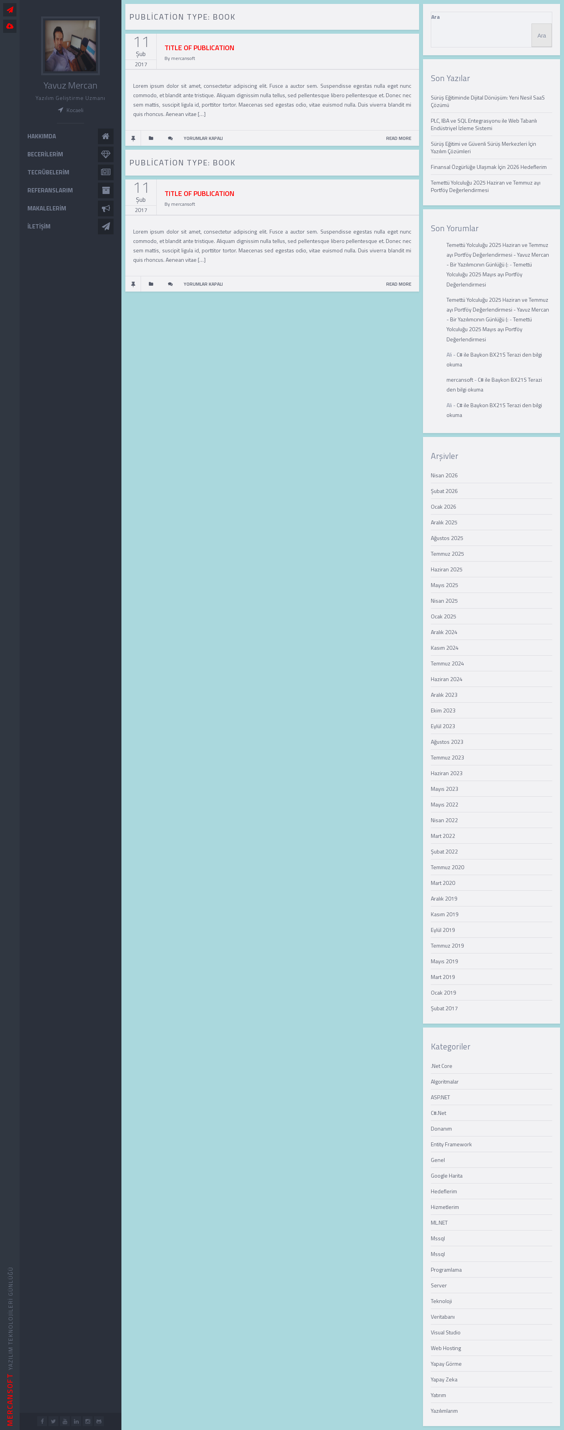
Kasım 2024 (445, 647)
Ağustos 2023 (447, 742)
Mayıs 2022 (444, 804)
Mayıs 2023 (444, 789)
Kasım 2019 (445, 914)
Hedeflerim (444, 1191)
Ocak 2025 (443, 616)
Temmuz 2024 (447, 663)
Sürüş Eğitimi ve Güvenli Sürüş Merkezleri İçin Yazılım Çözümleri (483, 147)
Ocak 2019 (443, 992)
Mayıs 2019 (444, 961)
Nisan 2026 (444, 475)
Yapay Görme (446, 1363)
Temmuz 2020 (447, 867)
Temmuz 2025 (447, 553)
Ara (435, 17)
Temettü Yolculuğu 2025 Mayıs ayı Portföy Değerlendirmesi (489, 274)
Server (439, 1285)
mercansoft (459, 379)
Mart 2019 (443, 977)
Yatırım (438, 1395)
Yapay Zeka (444, 1379)
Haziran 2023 (447, 773)
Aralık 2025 (444, 522)
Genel (438, 1160)
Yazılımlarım (444, 1410)
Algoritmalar (445, 1081)
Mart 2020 (443, 883)
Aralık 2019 (444, 898)
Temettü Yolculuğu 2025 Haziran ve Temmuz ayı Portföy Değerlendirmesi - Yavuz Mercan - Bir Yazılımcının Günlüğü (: (497, 254)
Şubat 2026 (444, 491)
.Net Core (441, 1066)
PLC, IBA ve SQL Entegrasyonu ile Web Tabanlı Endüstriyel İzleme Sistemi (484, 124)
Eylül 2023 (443, 726)
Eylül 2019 (443, 930)
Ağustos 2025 (447, 538)
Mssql (438, 1238)
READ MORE (398, 138)
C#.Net (438, 1113)
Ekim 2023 (443, 710)
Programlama (446, 1269)
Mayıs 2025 (444, 585)
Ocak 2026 (443, 506)
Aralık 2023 (444, 695)
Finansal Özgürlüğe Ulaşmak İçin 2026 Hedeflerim (489, 167)
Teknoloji (441, 1301)
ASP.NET (440, 1097)
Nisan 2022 (444, 820)
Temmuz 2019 (447, 945)
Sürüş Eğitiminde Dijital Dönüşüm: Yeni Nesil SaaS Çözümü (488, 101)
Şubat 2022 (444, 851)
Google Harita (447, 1175)
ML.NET (439, 1222)
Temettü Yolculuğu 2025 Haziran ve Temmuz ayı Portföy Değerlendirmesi (485, 186)
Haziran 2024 (447, 679)
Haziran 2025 (447, 569)
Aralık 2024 (444, 632)
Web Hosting (446, 1348)
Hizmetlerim (445, 1207)
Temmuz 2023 (447, 757)
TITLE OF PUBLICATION (199, 47)
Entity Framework (451, 1144)
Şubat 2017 (444, 1008)
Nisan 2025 (444, 600)
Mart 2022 (443, 836)
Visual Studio (446, 1332)
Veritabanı (443, 1316)
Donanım (441, 1128)
